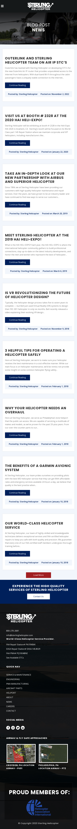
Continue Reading (17, 85)
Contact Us (38, 596)
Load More (38, 575)
